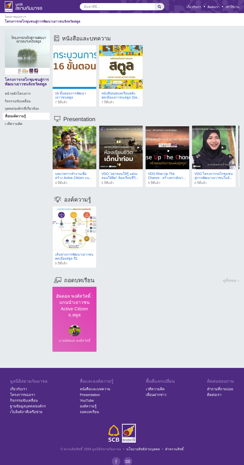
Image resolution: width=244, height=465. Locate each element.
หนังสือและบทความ (95, 389)
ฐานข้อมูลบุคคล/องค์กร (28, 406)
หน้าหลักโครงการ (18, 93)
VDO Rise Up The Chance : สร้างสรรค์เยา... (167, 176)
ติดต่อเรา (213, 7)
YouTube (87, 400)
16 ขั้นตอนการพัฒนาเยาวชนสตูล (70, 95)
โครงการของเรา (22, 395)
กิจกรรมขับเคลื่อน (18, 101)
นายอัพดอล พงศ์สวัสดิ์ (74, 340)
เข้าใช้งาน (232, 7)
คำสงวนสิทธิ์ (174, 449)
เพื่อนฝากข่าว (156, 395)
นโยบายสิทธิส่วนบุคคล (143, 449)
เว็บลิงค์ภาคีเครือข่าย (26, 412)
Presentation (90, 395)
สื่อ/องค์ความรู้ (15, 116)
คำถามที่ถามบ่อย (220, 389)
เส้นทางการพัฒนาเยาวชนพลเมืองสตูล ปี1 (74, 256)
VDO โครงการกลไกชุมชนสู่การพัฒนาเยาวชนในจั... (213, 176)
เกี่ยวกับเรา (194, 7)
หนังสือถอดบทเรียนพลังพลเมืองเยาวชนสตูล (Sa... (121, 95)
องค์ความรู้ (88, 406)
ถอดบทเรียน (89, 412)
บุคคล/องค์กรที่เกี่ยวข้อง (22, 108)
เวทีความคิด (13, 124)
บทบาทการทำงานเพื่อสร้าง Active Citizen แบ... (73, 176)
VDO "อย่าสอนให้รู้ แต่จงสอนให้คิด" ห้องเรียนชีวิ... (120, 176)
